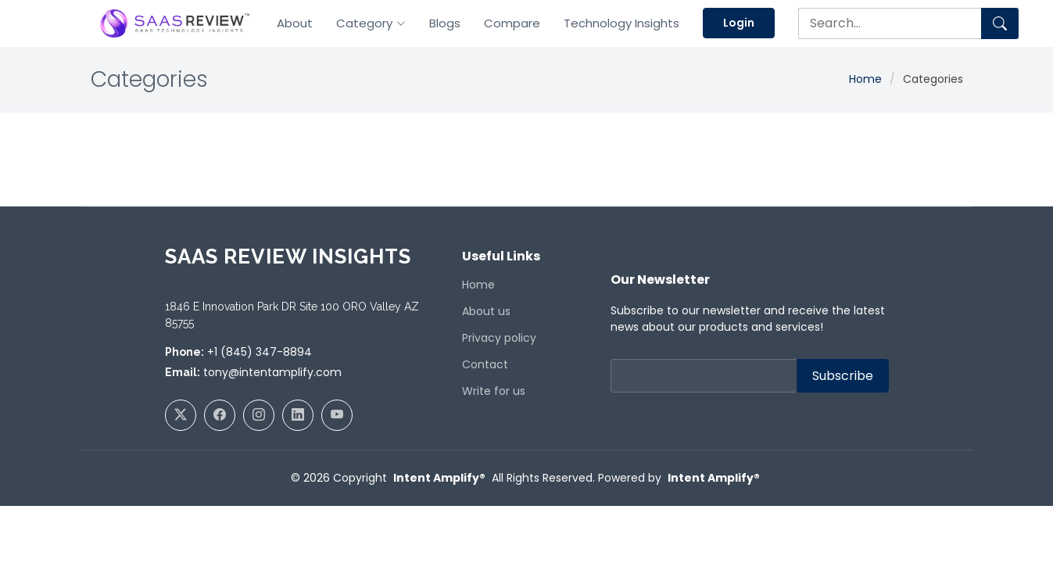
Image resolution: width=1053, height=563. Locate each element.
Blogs (444, 23)
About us (486, 311)
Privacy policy (499, 337)
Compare (512, 23)
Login (738, 22)
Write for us (493, 390)
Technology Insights (621, 23)
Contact (485, 364)
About (295, 23)
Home (865, 79)
